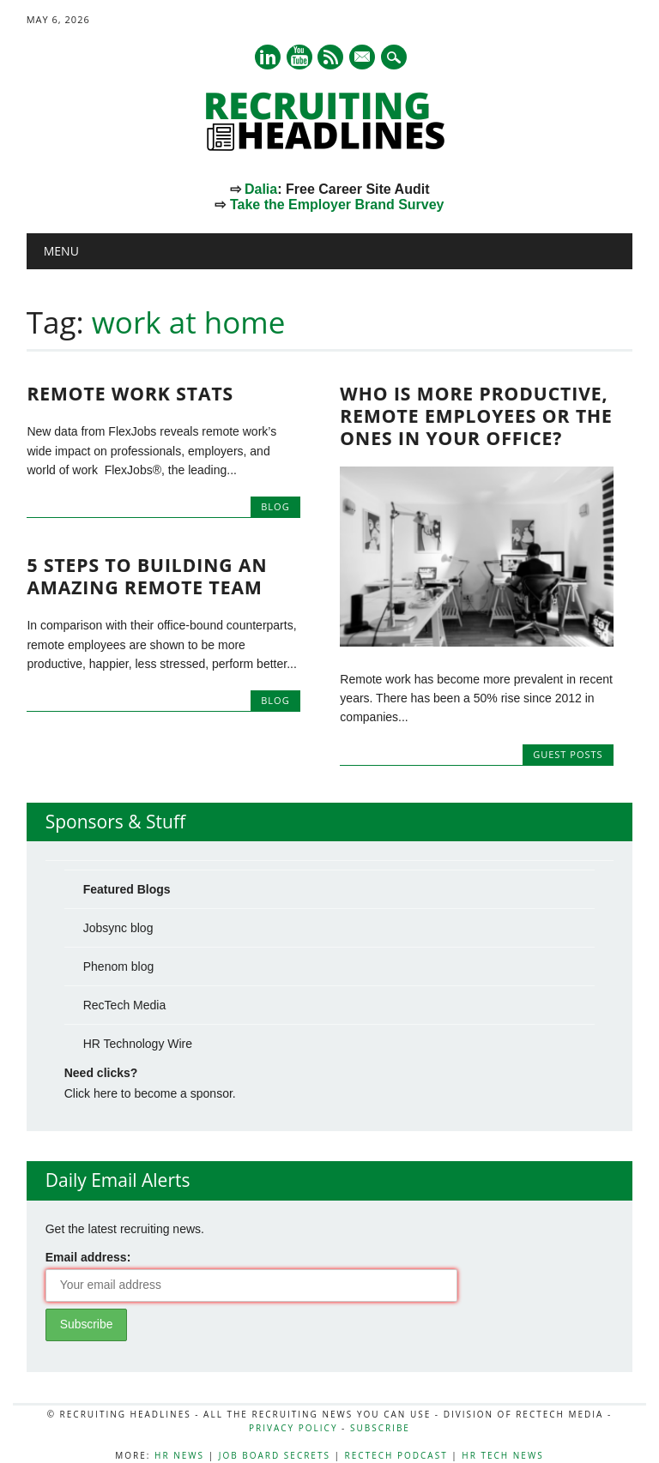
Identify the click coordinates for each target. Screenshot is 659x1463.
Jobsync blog (118, 928)
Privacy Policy (293, 1428)
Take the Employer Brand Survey (337, 204)
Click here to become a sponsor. (150, 1093)
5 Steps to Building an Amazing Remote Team (147, 576)
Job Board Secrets (274, 1455)
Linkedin (268, 57)
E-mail (364, 58)
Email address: (88, 1257)
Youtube (299, 57)
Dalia (261, 189)
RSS (330, 57)
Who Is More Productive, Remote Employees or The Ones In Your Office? (476, 416)
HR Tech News (502, 1455)
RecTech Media (124, 1005)
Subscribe (380, 1428)
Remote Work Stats (130, 394)
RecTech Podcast (396, 1455)
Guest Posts (567, 754)
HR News (179, 1455)
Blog (275, 506)
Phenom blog (118, 966)
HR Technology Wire (137, 1044)
